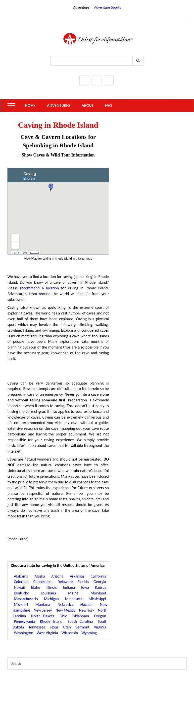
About (88, 105)
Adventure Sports (107, 7)
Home (30, 105)
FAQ (108, 105)
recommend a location (39, 288)
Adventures (58, 105)
